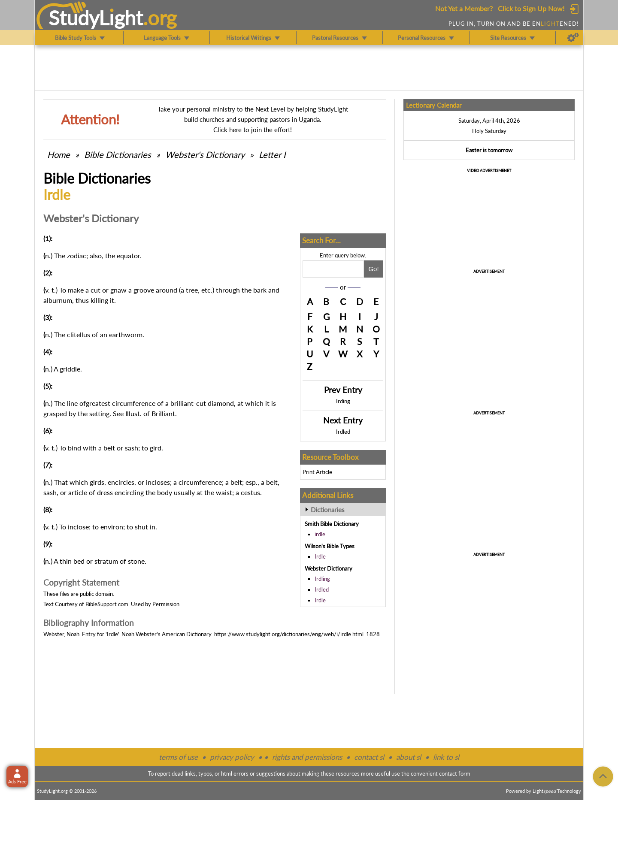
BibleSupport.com (106, 604)
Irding (343, 401)
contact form (454, 773)
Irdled (343, 431)
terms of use (178, 756)
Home (58, 154)
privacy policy (232, 756)
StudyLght (95, 18)
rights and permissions (307, 756)
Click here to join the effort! (252, 129)
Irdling (322, 578)
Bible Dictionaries (117, 154)
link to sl (446, 756)
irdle (320, 534)
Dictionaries (328, 510)
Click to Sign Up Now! (531, 8)
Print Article (317, 471)
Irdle (320, 556)
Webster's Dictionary (205, 154)
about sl (408, 756)
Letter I (272, 154)
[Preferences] (573, 37)
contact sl (369, 756)
